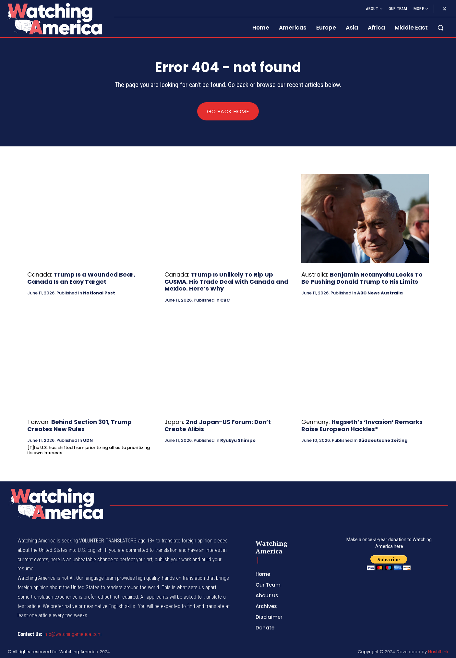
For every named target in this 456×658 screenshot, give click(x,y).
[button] (440, 27)
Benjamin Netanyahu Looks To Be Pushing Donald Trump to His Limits (362, 278)
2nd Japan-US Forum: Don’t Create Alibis (217, 425)
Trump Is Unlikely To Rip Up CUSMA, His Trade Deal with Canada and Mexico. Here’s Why (226, 281)
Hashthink (438, 652)
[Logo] (53, 18)
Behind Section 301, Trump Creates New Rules (79, 425)
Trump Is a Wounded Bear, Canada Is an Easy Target (81, 278)
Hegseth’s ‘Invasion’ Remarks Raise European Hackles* (362, 425)
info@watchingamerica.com (72, 634)
